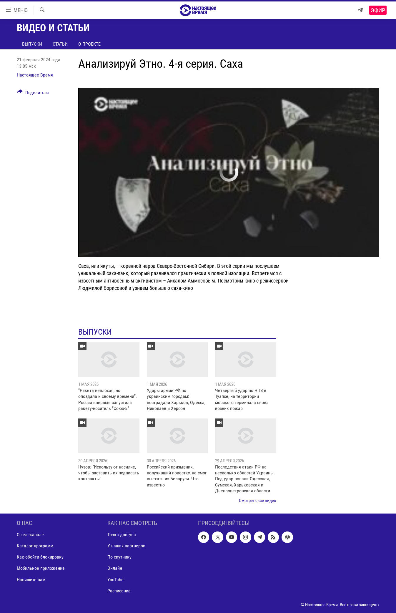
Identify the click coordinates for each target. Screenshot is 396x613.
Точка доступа (121, 534)
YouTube (115, 579)
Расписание (119, 591)
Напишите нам (31, 579)
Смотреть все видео (257, 500)
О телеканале (30, 534)
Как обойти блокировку (40, 557)
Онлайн (114, 568)
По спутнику (119, 557)
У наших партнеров (126, 546)
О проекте (89, 44)
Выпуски (32, 44)
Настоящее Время (35, 75)
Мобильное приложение (41, 568)
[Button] (33, 93)
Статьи (60, 44)
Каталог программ (35, 546)
